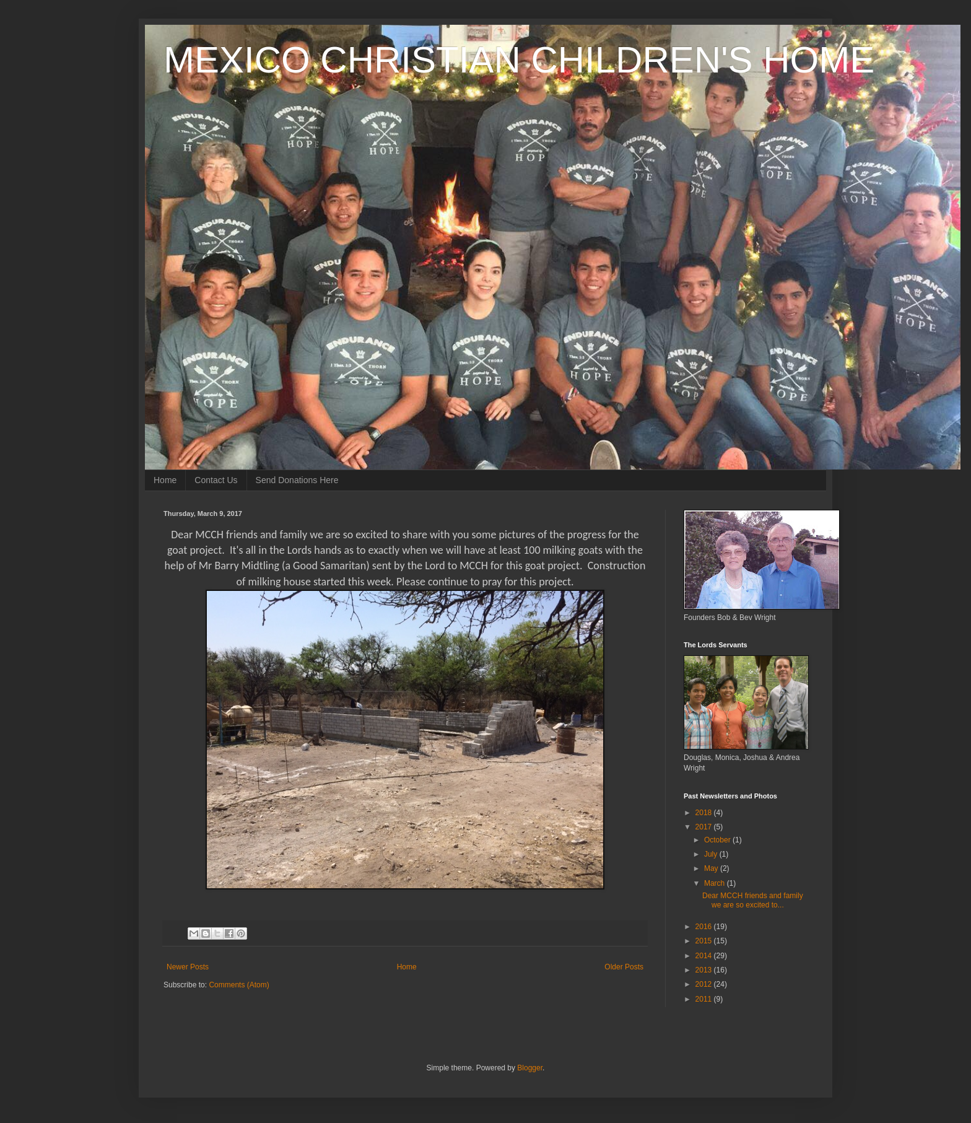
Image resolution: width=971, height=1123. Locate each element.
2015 (704, 941)
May (712, 868)
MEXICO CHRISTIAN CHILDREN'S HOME (518, 60)
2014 (704, 955)
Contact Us (215, 480)
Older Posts (623, 967)
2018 (704, 812)
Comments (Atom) (239, 985)
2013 (704, 970)
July (712, 854)
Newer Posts (188, 967)
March (715, 883)
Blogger (529, 1068)
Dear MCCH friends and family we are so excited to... (752, 900)
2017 (704, 827)
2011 (704, 999)
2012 (704, 984)
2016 (704, 926)
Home (165, 480)
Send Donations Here (297, 480)
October (718, 840)
